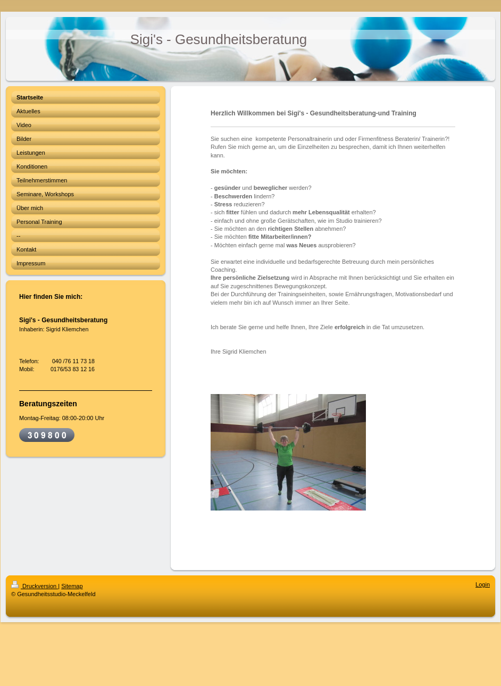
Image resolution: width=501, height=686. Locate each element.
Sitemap (71, 586)
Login (482, 584)
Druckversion (34, 586)
